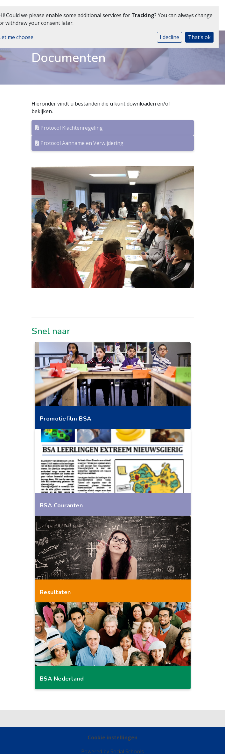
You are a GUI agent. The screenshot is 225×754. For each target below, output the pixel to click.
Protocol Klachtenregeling (69, 127)
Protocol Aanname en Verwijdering (79, 143)
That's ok (199, 37)
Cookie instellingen (112, 737)
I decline (169, 37)
